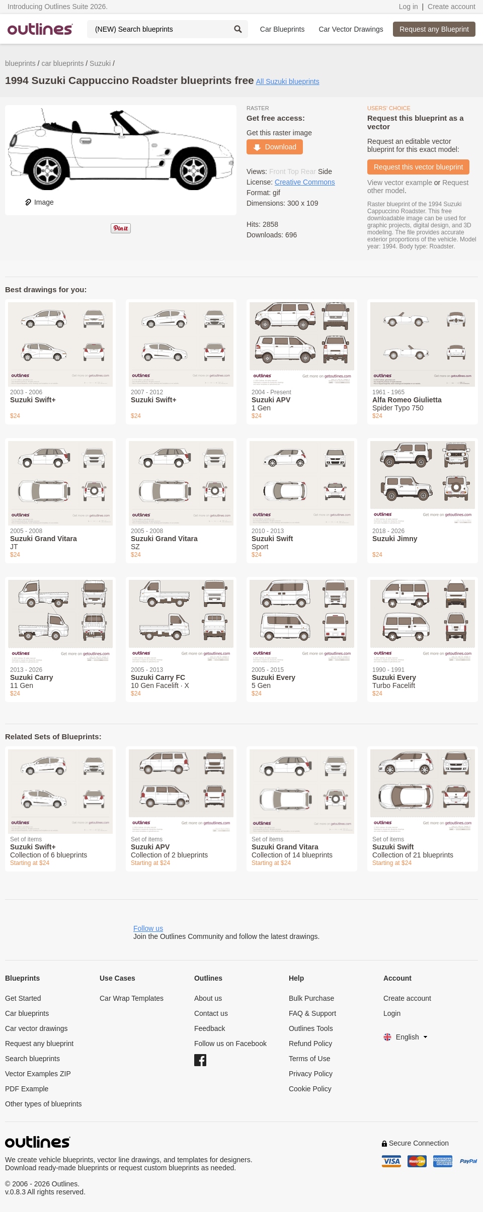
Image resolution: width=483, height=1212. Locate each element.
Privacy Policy (311, 1074)
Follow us (148, 928)
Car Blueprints (282, 29)
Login (391, 1013)
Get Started (23, 998)
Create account (451, 7)
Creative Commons (305, 182)
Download (274, 147)
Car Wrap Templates (132, 998)
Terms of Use (309, 1059)
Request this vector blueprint (418, 167)
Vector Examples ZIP (38, 1074)
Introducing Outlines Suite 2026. (58, 7)
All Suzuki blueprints (287, 81)
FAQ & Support (312, 1013)
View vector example (399, 183)
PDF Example (26, 1089)
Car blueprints (27, 1013)
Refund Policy (310, 1044)
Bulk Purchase (311, 998)
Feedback (209, 1028)
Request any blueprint (39, 1044)
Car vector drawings (36, 1028)
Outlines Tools (311, 1028)
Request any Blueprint (434, 29)
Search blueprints (32, 1059)
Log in (408, 7)
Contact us (211, 1013)
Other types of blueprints (43, 1104)
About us (208, 998)
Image (39, 202)
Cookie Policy (310, 1089)
